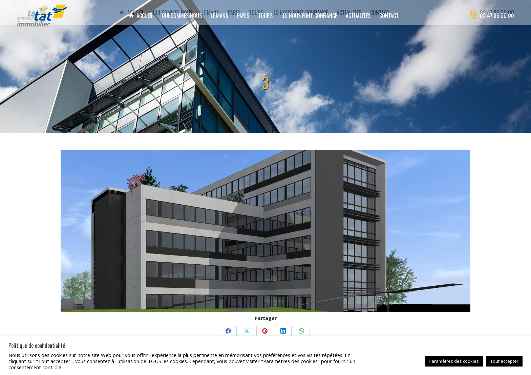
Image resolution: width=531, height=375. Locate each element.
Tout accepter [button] (504, 361)
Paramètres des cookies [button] (454, 361)
